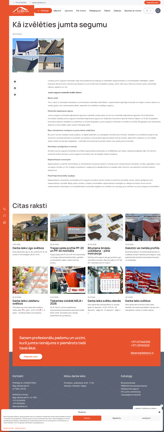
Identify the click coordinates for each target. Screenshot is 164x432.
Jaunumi (69, 10)
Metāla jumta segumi (130, 389)
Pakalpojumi (95, 10)
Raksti (107, 10)
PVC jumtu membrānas (131, 391)
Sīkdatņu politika (8, 428)
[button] (159, 412)
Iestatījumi (146, 418)
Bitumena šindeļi (128, 383)
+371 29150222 (140, 345)
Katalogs (45, 10)
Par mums (81, 10)
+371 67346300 (20, 2)
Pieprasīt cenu (152, 2)
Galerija (117, 10)
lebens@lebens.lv (39, 2)
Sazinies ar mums (132, 10)
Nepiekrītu (117, 418)
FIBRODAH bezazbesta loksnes (134, 386)
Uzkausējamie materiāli (131, 394)
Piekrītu (87, 418)
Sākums (57, 10)
